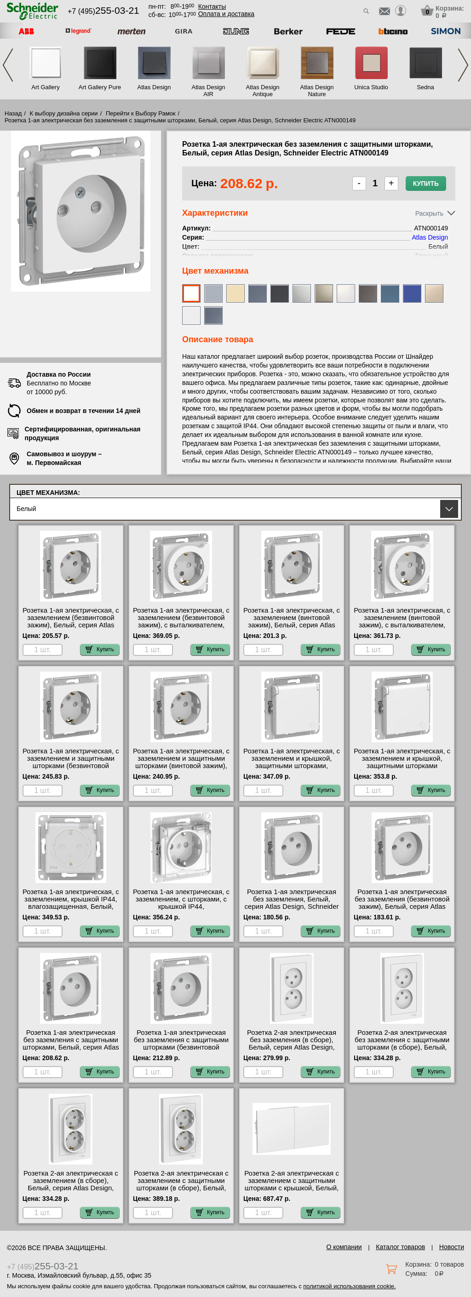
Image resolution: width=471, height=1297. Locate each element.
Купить (426, 183)
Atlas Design (154, 87)
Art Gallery (45, 87)
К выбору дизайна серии (64, 113)
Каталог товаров (400, 1247)
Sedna (425, 87)
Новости (451, 1247)
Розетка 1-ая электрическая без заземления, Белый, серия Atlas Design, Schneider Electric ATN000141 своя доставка (292, 906)
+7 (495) (103, 11)
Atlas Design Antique (263, 91)
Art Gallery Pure (100, 87)
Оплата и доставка (226, 13)
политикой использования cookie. (349, 1286)
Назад (13, 113)
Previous (7, 65)
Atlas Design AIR (208, 91)
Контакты (212, 6)
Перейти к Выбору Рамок (141, 113)
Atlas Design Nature (317, 91)
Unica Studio (371, 87)
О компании (344, 1247)
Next (463, 65)
